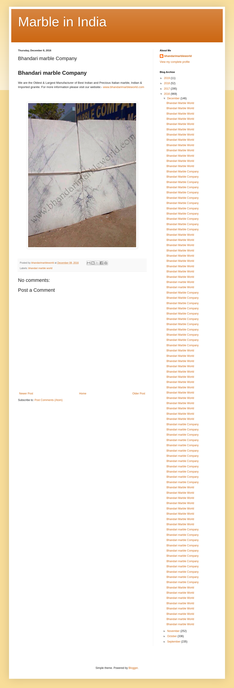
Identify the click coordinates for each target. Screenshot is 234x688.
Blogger (133, 668)
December (173, 98)
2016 (167, 93)
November (173, 631)
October (172, 636)
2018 (167, 83)
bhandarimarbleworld (178, 56)
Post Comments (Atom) (48, 400)
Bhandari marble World (180, 282)
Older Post (138, 393)
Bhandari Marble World (180, 103)
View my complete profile (175, 61)
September (174, 641)
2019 (167, 78)
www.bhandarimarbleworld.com (123, 87)
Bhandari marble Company (182, 424)
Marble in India (62, 21)
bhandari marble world (40, 268)
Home (82, 393)
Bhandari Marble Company (182, 171)
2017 (167, 88)
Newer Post (26, 393)
